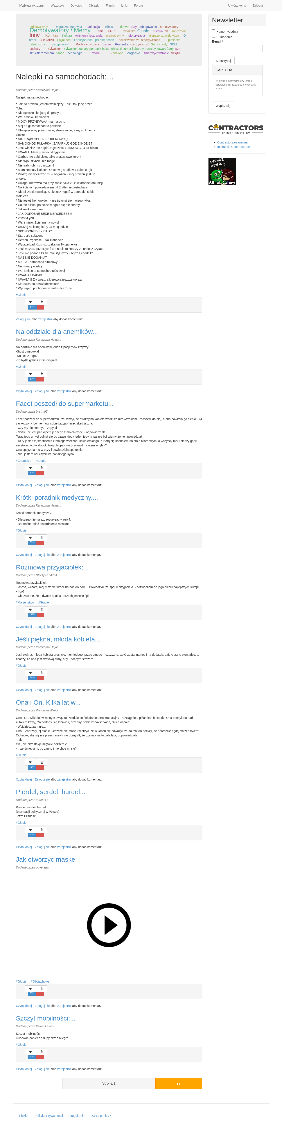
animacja (94, 27)
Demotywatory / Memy (60, 30)
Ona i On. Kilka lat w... (48, 702)
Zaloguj (258, 5)
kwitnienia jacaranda (88, 35)
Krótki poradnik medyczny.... (57, 497)
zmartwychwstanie (156, 53)
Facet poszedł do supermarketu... (65, 403)
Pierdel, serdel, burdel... (51, 791)
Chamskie (24, 460)
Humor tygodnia (225, 31)
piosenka (174, 40)
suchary (35, 48)
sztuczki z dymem (42, 53)
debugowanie (148, 27)
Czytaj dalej (24, 391)
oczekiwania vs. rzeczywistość (139, 40)
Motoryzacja (136, 35)
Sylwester (54, 48)
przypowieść (60, 44)
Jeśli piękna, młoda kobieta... (58, 639)
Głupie (143, 31)
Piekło (23, 1115)
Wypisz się (223, 105)
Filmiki (110, 5)
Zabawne (117, 53)
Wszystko (57, 5)
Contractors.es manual (232, 142)
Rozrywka (122, 44)
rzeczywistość (139, 44)
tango (60, 53)
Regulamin (77, 1115)
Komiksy (52, 35)
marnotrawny (115, 35)
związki (176, 53)
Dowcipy (76, 5)
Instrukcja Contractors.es (234, 147)
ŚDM (173, 44)
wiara (96, 53)
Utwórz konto (237, 5)
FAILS (112, 31)
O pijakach (63, 40)
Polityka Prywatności (49, 1115)
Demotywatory (168, 27)
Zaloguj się (23, 319)
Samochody (159, 44)
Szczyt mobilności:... (46, 1018)
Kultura (67, 35)
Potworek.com (31, 5)
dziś (100, 31)
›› (178, 1083)
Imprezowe (179, 31)
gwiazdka (129, 31)
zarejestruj (45, 319)
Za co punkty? (101, 1115)
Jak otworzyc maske (45, 859)
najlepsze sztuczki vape (163, 35)
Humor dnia (222, 37)
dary (134, 27)
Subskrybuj (223, 61)
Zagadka (133, 53)
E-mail (217, 41)
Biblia (109, 27)
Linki (124, 5)
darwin (124, 27)
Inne (35, 35)
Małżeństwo (26, 602)
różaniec (106, 44)
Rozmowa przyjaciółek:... (52, 567)
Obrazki (94, 5)
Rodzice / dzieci (87, 44)
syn (177, 48)
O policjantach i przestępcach (93, 40)
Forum (138, 5)
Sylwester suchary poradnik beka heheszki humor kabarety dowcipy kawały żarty (119, 48)
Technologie (74, 53)
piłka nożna (37, 44)
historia (158, 31)
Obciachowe (41, 981)
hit (166, 31)
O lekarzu (47, 40)
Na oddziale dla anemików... (57, 331)
